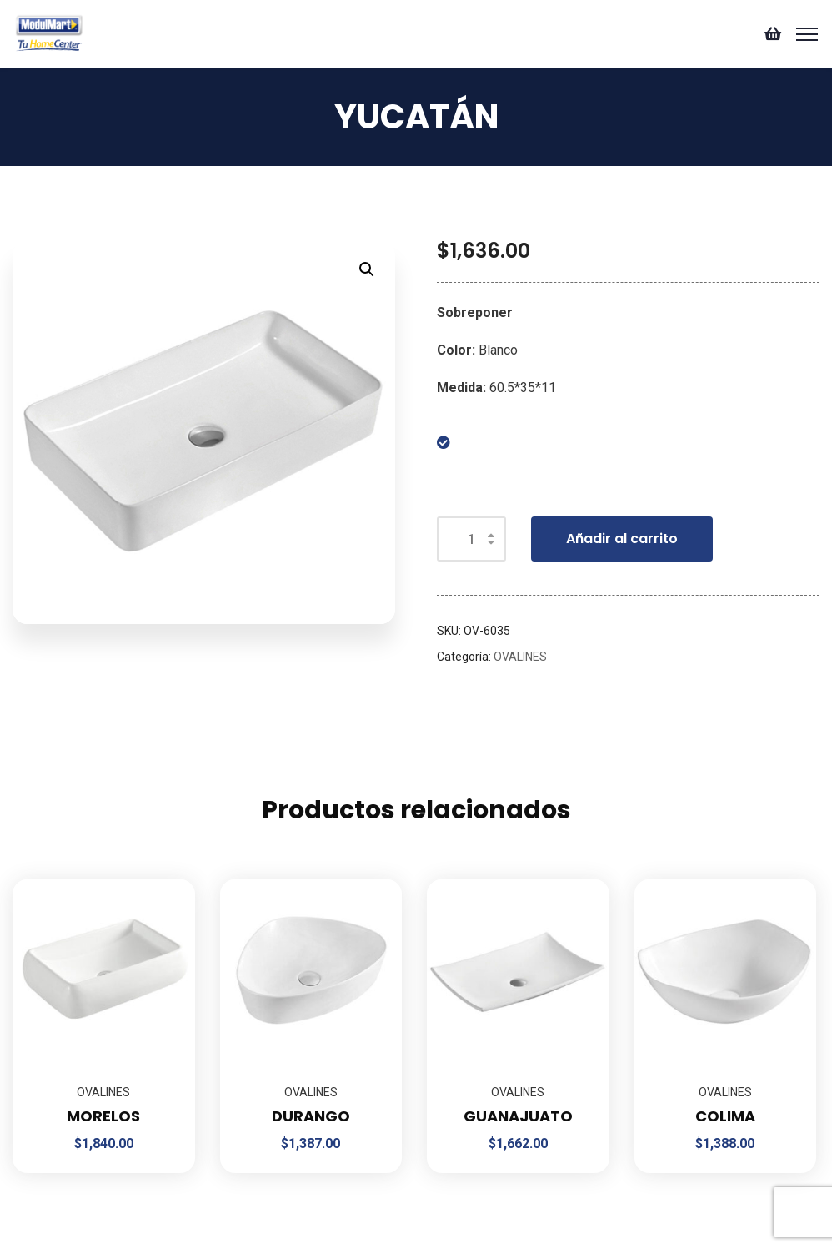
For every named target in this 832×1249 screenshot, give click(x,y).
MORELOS (103, 1115)
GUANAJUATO (518, 1115)
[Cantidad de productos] (471, 539)
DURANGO (311, 1115)
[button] (367, 269)
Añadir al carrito (622, 538)
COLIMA (725, 1115)
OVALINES (520, 656)
